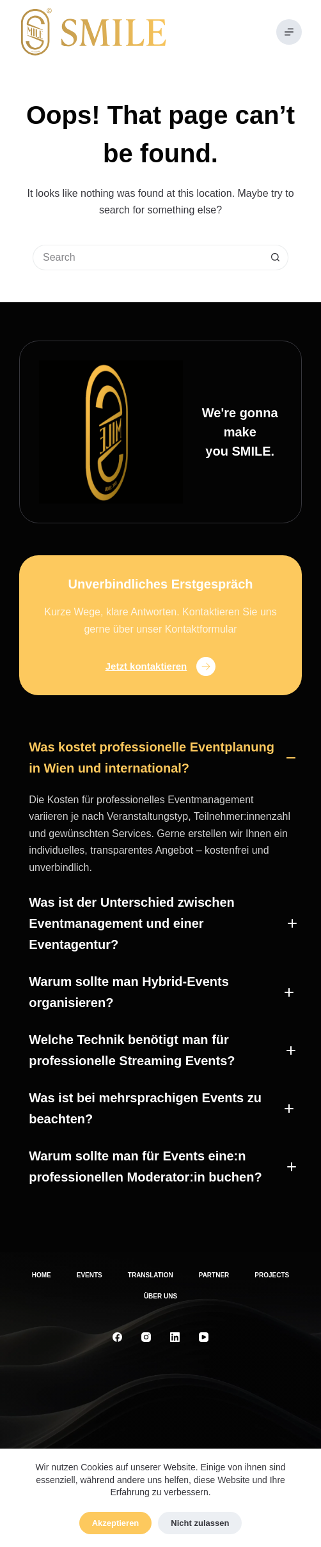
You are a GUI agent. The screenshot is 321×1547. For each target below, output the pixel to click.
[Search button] (275, 257)
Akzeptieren (115, 1523)
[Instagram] (146, 1337)
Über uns (160, 1296)
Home (41, 1275)
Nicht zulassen (200, 1523)
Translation (150, 1275)
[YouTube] (203, 1337)
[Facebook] (117, 1337)
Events (89, 1275)
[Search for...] (148, 257)
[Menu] (289, 32)
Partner (214, 1275)
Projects (271, 1275)
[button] (160, 758)
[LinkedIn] (175, 1337)
